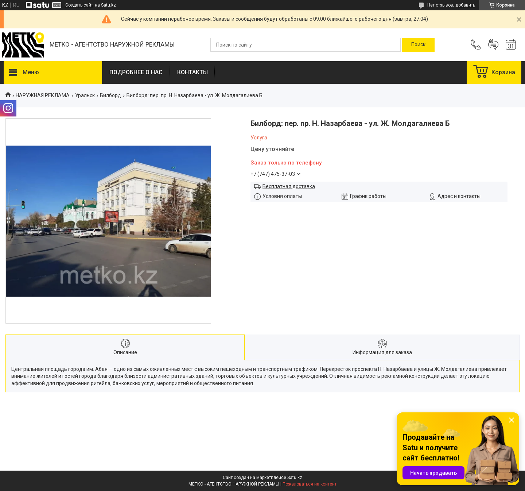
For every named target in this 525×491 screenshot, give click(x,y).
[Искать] (418, 45)
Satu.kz (294, 477)
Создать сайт (79, 5)
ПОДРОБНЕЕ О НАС (136, 72)
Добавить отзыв (493, 44)
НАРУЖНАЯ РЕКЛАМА (43, 95)
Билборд (110, 95)
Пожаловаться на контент (310, 484)
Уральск (85, 95)
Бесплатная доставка (288, 186)
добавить (465, 5)
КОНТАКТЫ (192, 72)
